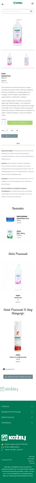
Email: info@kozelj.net (12, 447)
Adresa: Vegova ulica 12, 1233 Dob (16, 444)
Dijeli (7, 130)
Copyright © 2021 (6, 460)
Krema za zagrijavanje (18, 357)
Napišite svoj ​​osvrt (9, 136)
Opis (18, 143)
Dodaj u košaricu (20, 123)
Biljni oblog (21, 233)
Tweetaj (12, 130)
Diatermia (18, 298)
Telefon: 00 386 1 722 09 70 (14, 450)
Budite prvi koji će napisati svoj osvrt (18, 377)
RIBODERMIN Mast (23, 219)
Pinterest (17, 130)
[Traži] (18, 11)
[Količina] (2, 123)
